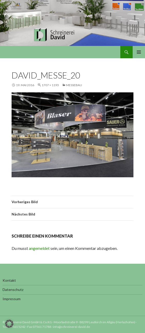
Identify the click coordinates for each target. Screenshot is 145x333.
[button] (9, 324)
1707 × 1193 (50, 85)
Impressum (12, 299)
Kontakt (9, 280)
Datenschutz (13, 289)
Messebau (74, 85)
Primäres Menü (139, 52)
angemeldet (39, 248)
